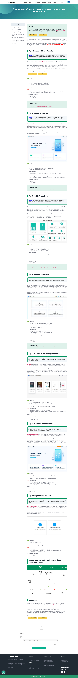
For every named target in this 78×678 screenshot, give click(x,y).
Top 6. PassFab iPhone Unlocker (18, 37)
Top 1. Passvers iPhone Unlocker (18, 27)
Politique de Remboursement (34, 668)
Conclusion (14, 43)
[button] (33, 35)
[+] (38, 640)
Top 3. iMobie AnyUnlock (16, 31)
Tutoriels (54, 2)
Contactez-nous (64, 660)
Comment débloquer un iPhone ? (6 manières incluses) (41, 106)
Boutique (44, 2)
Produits (31, 2)
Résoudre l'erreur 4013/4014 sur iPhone (50, 664)
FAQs (30, 667)
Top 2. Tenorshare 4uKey (16, 29)
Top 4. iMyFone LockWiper (17, 32)
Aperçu (25, 2)
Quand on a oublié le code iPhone (49, 660)
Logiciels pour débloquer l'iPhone (49, 661)
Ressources (31, 666)
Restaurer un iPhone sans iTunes (49, 665)
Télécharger (37, 2)
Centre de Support (32, 664)
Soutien (49, 2)
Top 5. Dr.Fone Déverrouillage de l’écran (18, 35)
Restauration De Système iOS (34, 660)
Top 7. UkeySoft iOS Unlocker (17, 38)
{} (37, 640)
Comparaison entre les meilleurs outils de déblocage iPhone (18, 41)
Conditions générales (64, 661)
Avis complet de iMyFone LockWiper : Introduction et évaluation (43, 346)
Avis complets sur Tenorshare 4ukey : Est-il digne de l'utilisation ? (43, 189)
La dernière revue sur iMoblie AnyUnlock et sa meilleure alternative (44, 267)
